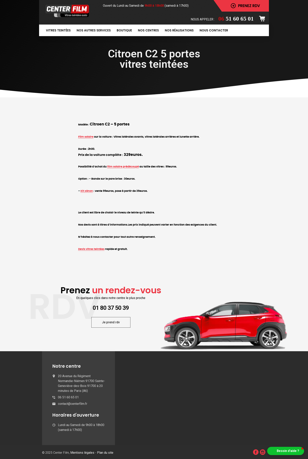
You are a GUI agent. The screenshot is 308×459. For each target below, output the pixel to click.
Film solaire (86, 136)
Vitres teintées (58, 30)
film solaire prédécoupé (123, 166)
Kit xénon (87, 191)
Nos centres (148, 30)
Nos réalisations (179, 30)
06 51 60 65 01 (68, 397)
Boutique (124, 30)
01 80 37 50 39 (111, 307)
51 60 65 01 (236, 18)
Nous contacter (214, 30)
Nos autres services (94, 30)
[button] (285, 451)
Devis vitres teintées (91, 249)
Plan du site (105, 452)
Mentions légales (82, 452)
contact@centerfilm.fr (72, 404)
